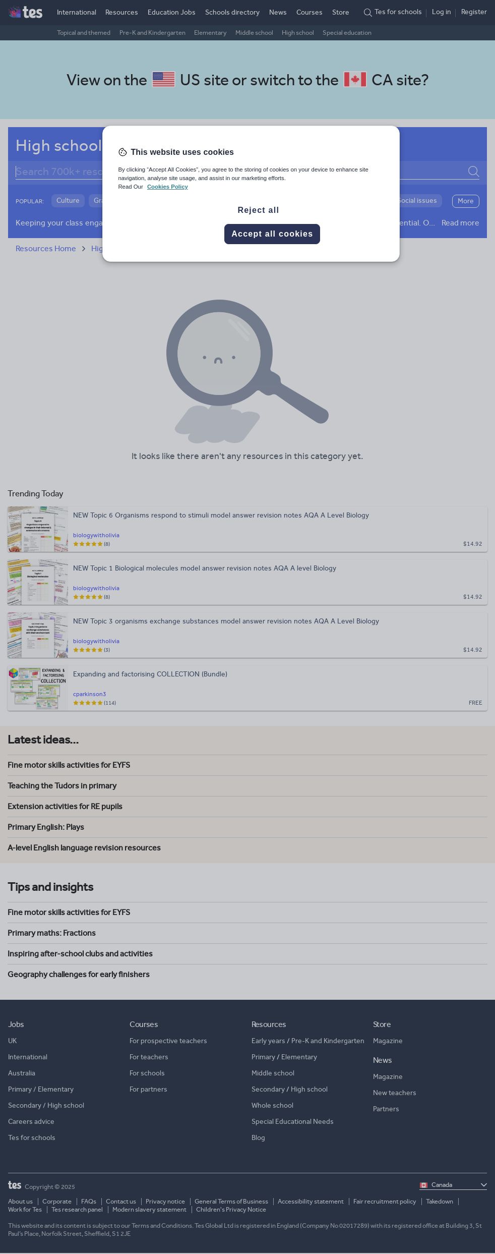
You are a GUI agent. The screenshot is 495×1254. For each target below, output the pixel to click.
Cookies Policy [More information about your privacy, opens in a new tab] (167, 187)
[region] (250, 194)
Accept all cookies (272, 234)
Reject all (258, 210)
